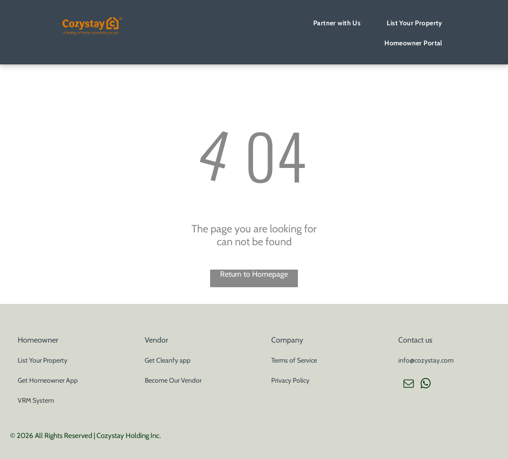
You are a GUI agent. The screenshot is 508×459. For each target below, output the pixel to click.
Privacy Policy (290, 380)
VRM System (36, 400)
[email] (408, 385)
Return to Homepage (254, 274)
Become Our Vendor (173, 380)
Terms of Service (294, 360)
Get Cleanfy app (167, 360)
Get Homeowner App (48, 380)
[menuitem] (340, 23)
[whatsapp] (425, 385)
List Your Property (42, 360)
